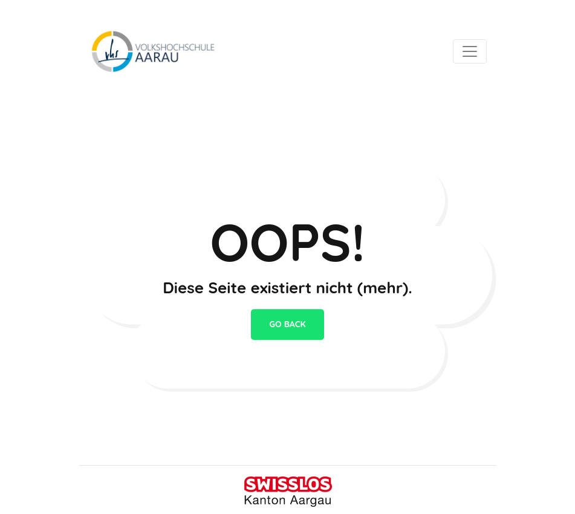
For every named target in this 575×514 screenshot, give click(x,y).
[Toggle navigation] (470, 51)
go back (287, 324)
